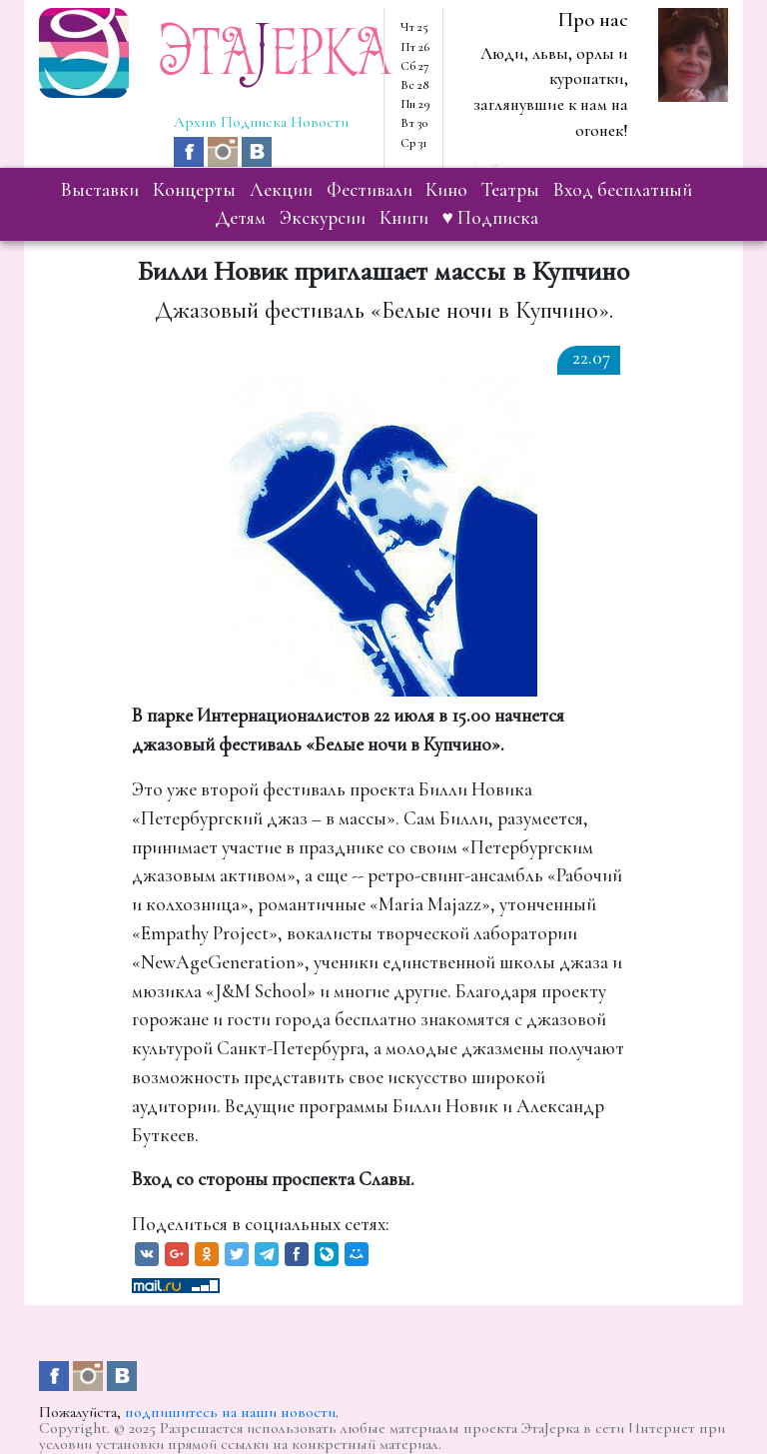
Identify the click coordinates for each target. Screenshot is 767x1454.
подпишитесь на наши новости (230, 1412)
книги (404, 218)
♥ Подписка (490, 218)
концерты (194, 190)
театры (510, 190)
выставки (100, 190)
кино (446, 190)
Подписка (254, 122)
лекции (281, 190)
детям (240, 218)
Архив (195, 122)
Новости (320, 122)
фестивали (369, 190)
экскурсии (323, 218)
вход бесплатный (622, 190)
